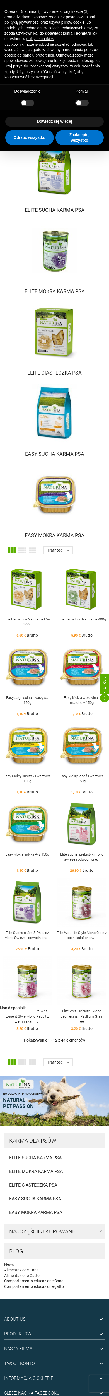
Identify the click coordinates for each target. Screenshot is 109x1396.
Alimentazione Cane (21, 1270)
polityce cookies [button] (40, 39)
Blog (16, 1251)
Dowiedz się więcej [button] (54, 121)
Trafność (59, 550)
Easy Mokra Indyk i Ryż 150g (27, 854)
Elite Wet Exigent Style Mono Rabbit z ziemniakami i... (27, 1016)
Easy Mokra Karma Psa (35, 1212)
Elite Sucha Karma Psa (35, 1157)
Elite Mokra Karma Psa (36, 1171)
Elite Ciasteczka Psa (33, 1185)
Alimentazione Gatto (22, 1275)
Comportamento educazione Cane (33, 1281)
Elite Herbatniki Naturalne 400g (82, 619)
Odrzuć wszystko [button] (29, 137)
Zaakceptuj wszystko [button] (79, 137)
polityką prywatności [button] (21, 22)
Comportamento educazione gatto (34, 1286)
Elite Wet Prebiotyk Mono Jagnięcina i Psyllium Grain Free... (81, 1016)
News (9, 1264)
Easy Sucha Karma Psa (35, 1198)
